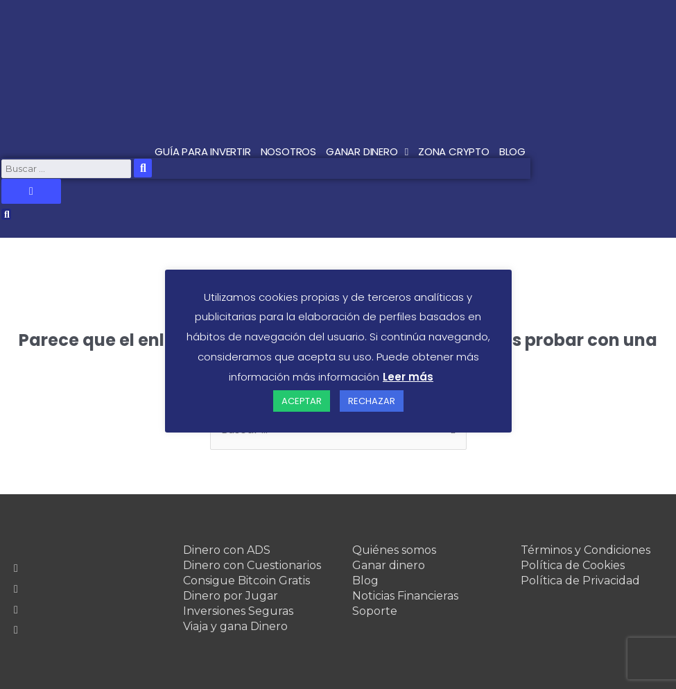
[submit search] (143, 168)
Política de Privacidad (580, 580)
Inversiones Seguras (238, 611)
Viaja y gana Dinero (235, 626)
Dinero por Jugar (230, 595)
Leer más (408, 376)
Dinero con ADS (226, 550)
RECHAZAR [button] (371, 401)
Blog (365, 580)
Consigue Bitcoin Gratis (246, 580)
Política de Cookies (573, 565)
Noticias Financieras (405, 595)
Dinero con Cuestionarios (252, 565)
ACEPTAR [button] (301, 401)
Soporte (374, 611)
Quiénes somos (394, 550)
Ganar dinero (388, 565)
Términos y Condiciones (585, 550)
